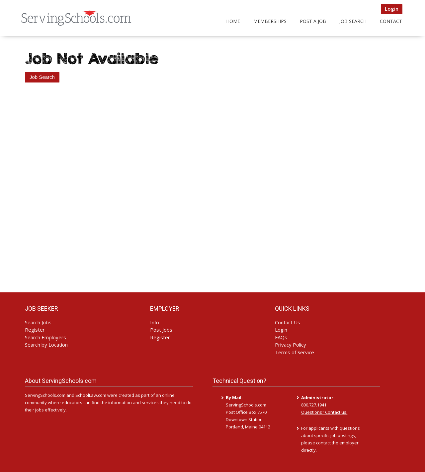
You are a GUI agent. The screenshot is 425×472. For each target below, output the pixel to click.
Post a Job (313, 21)
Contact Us (287, 322)
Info (154, 322)
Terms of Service (294, 352)
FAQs (281, 337)
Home (233, 21)
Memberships (270, 21)
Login (391, 8)
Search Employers (45, 337)
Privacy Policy (290, 344)
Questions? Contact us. (324, 412)
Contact (391, 21)
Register (35, 329)
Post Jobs (161, 329)
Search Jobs (38, 322)
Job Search (353, 21)
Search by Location (46, 344)
